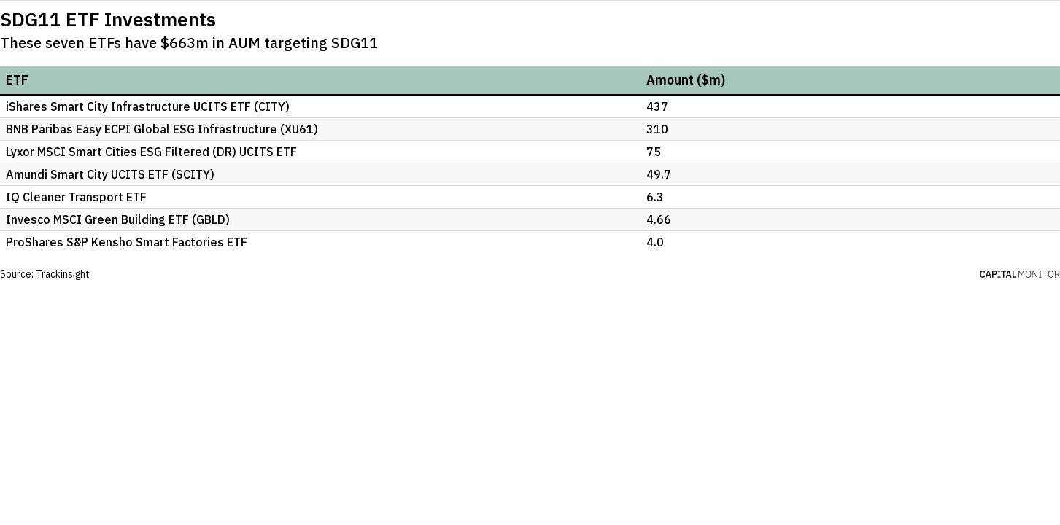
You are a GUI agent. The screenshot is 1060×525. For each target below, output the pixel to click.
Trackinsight (63, 274)
